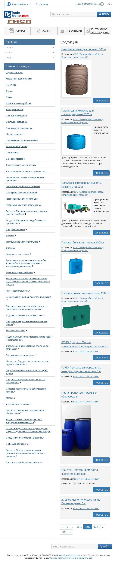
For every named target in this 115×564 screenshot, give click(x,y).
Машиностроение (14, 134)
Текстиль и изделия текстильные (22, 242)
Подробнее (101, 100)
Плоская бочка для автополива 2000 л (85, 293)
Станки (9, 91)
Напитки (10, 235)
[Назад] (62, 526)
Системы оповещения (16, 122)
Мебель (9, 398)
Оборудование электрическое (20, 355)
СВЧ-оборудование (15, 159)
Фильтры (11, 41)
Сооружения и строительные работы (24, 438)
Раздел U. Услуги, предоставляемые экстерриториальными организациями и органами (25, 453)
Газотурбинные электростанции (21, 192)
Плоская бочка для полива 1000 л (82, 242)
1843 (96, 527)
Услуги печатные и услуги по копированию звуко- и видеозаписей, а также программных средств (28, 281)
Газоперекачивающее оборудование (23, 205)
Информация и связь (16, 444)
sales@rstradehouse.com (88, 4)
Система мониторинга (16, 116)
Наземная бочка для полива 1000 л (83, 49)
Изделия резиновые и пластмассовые (24, 315)
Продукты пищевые (15, 229)
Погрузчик (11, 85)
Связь (9, 97)
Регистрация (41, 4)
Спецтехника (12, 152)
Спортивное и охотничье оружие (22, 140)
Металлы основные (15, 330)
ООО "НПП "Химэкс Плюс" (86, 351)
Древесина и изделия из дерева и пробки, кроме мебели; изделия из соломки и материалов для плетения (26, 263)
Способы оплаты (56, 558)
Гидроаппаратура (14, 72)
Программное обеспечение (19, 128)
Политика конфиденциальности (79, 558)
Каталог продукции (18, 66)
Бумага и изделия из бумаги (19, 272)
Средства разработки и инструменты (24, 462)
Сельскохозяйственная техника (21, 165)
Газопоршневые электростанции (22, 199)
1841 (79, 527)
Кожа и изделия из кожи (17, 254)
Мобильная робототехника (19, 79)
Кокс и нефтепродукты (17, 291)
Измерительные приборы (18, 103)
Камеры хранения (14, 109)
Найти (104, 14)
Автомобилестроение (16, 146)
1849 (64, 532)
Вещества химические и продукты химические (28, 297)
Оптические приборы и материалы (23, 186)
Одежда (10, 248)
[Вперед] (70, 532)
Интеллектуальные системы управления (26, 171)
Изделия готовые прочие (18, 404)
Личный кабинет (20, 4)
